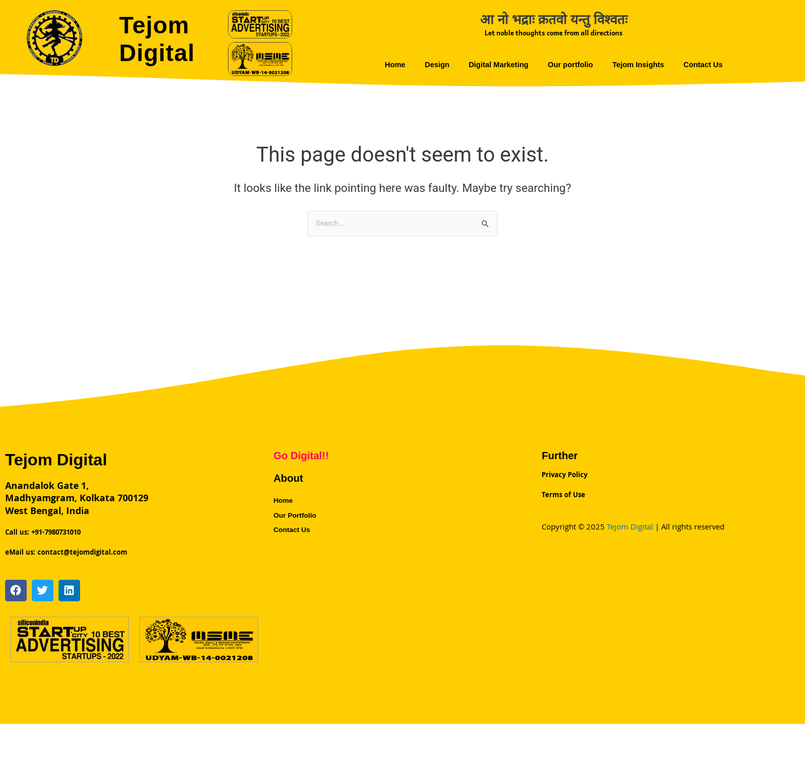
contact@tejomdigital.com (82, 543)
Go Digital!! (301, 456)
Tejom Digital (162, 38)
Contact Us (709, 64)
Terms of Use (563, 486)
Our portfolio (571, 64)
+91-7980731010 (55, 530)
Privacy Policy (564, 472)
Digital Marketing (496, 64)
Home (387, 64)
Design (432, 64)
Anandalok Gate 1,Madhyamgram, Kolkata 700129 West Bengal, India (76, 500)
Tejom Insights (642, 64)
